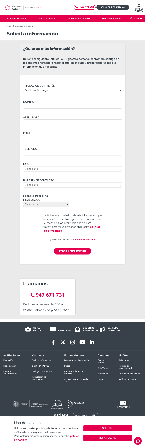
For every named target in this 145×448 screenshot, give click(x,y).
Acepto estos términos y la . (74, 239)
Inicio (9, 26)
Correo (101, 379)
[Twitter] (62, 342)
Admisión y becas (111, 18)
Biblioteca (103, 374)
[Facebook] (53, 342)
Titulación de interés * (39, 85)
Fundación (8, 360)
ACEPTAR (107, 428)
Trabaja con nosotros (42, 371)
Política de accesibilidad (125, 367)
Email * (27, 133)
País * (26, 164)
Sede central (9, 366)
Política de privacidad (129, 374)
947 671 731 (84, 7)
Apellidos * (31, 117)
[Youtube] (82, 342)
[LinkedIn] (92, 342)
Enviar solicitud (72, 251)
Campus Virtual (101, 361)
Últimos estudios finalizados (35, 198)
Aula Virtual (103, 368)
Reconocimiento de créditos (73, 372)
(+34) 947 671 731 (40, 366)
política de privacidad (85, 239)
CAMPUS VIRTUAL (138, 8)
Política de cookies (128, 379)
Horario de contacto (38, 180)
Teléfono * (31, 148)
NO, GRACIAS (107, 438)
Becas (67, 366)
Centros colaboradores (10, 372)
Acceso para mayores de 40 (76, 380)
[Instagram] (72, 342)
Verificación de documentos (39, 378)
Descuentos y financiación (76, 360)
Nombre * (29, 101)
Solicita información (112, 7)
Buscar (138, 18)
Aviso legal (124, 360)
